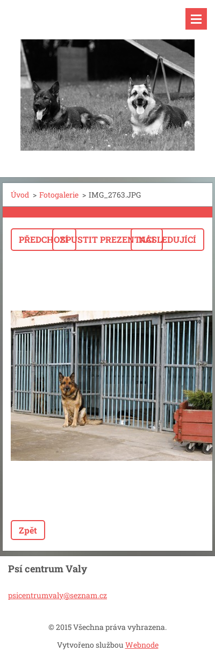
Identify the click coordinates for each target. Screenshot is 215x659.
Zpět (28, 530)
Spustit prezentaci (107, 239)
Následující (167, 239)
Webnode (142, 645)
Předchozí (43, 239)
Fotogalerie (58, 195)
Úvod (20, 195)
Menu (196, 19)
